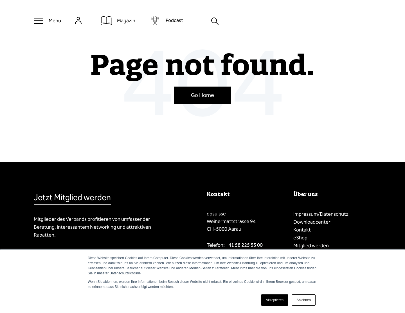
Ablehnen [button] (303, 300)
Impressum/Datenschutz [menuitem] (320, 214)
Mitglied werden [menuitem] (311, 246)
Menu (55, 20)
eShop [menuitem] (300, 238)
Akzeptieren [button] (275, 300)
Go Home (202, 95)
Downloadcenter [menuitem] (311, 222)
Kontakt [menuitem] (302, 230)
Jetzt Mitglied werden (72, 197)
